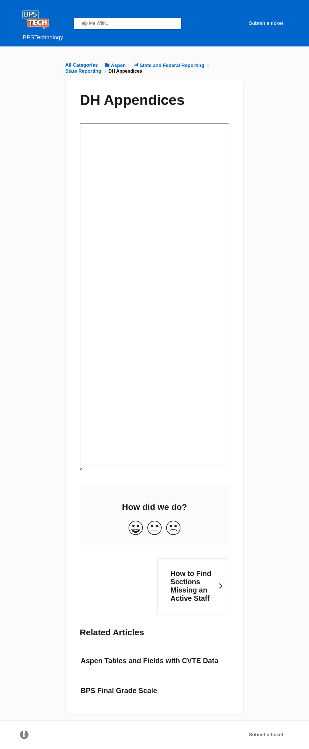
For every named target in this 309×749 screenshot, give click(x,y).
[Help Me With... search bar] (128, 23)
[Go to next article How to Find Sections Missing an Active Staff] (193, 586)
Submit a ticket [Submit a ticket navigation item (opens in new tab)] (266, 23)
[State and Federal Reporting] (169, 65)
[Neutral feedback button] (154, 528)
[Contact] (287, 23)
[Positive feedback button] (136, 528)
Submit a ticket (266, 734)
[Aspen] (116, 65)
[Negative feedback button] (173, 528)
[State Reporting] (84, 71)
